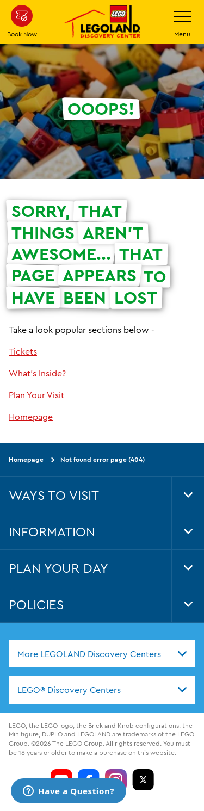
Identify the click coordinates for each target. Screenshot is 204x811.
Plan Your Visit (36, 394)
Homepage (31, 416)
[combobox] (102, 653)
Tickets (23, 351)
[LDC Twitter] (143, 780)
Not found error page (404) (102, 459)
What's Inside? (37, 373)
